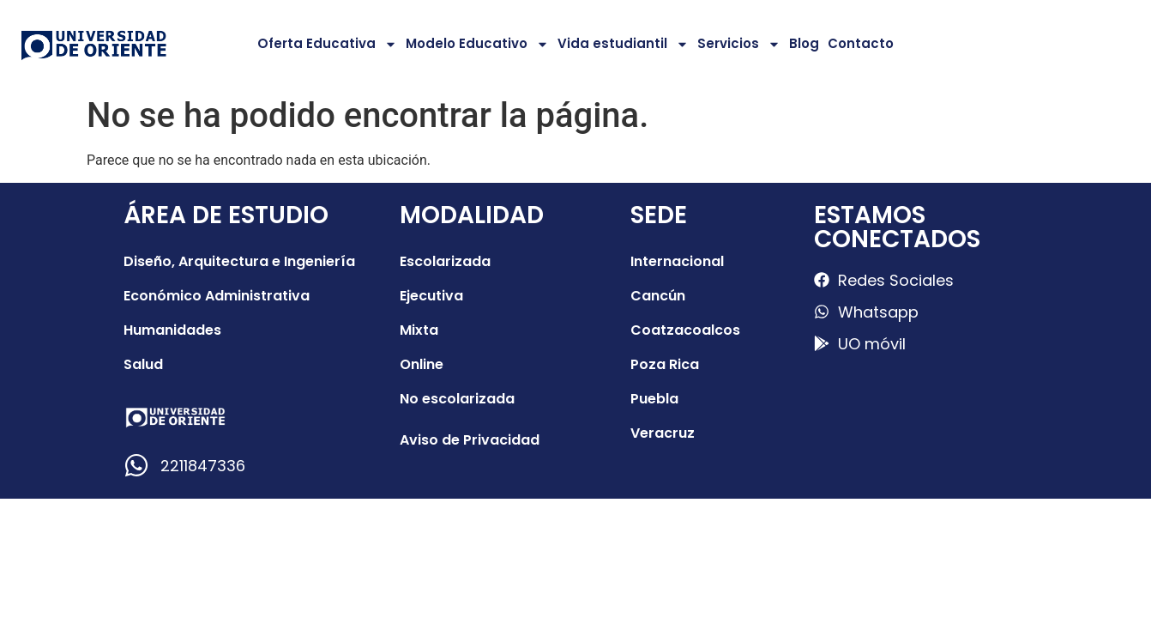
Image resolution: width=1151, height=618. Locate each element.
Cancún (657, 296)
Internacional (677, 261)
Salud (143, 364)
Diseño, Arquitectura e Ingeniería (239, 261)
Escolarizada (445, 261)
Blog (804, 43)
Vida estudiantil (623, 44)
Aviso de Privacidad (469, 440)
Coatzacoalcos (685, 330)
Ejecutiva (431, 296)
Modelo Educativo (477, 44)
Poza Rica (664, 364)
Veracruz (662, 433)
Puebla (654, 399)
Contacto (861, 43)
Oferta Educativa (327, 44)
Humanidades (172, 330)
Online (421, 364)
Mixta (419, 330)
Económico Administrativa (217, 296)
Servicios (738, 44)
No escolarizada (457, 399)
